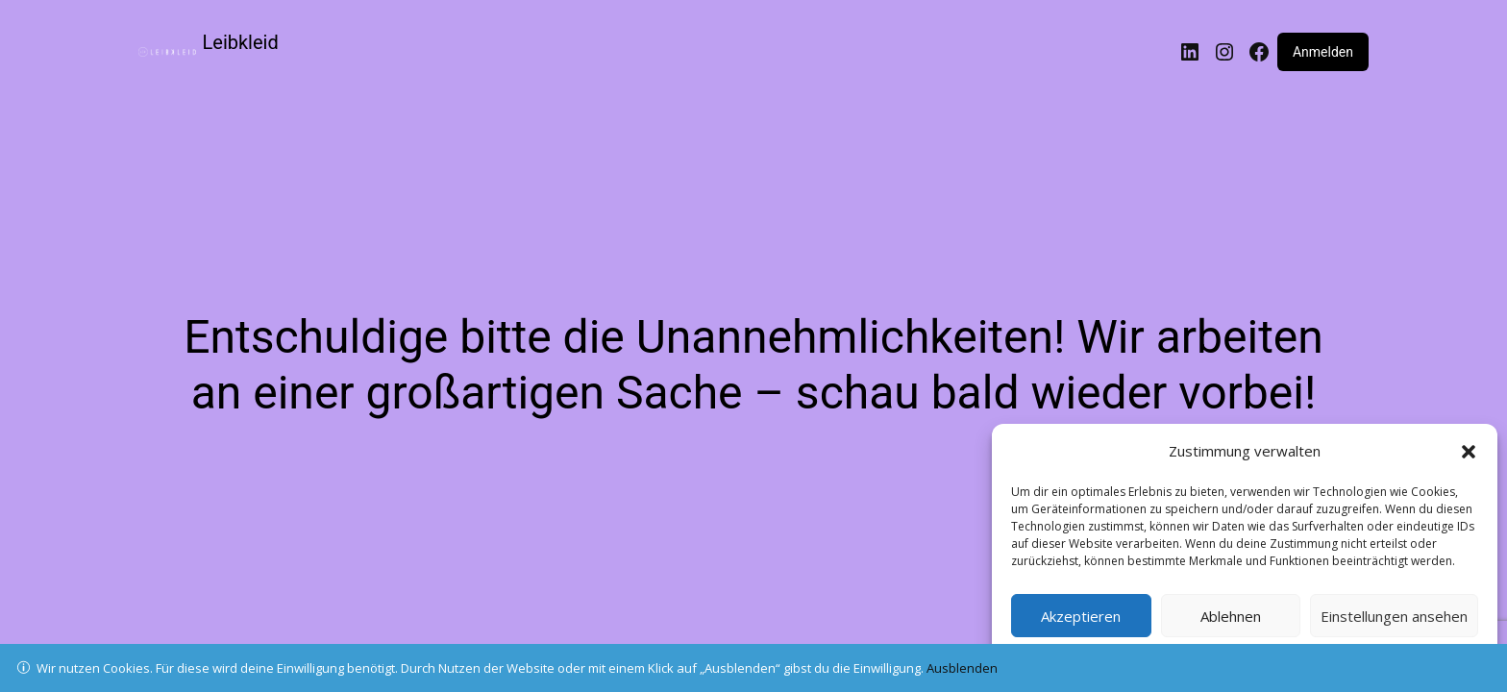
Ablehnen (1230, 616)
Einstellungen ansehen (1394, 616)
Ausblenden (962, 668)
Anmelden (1323, 52)
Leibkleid (241, 42)
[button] (1468, 451)
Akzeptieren (1081, 616)
